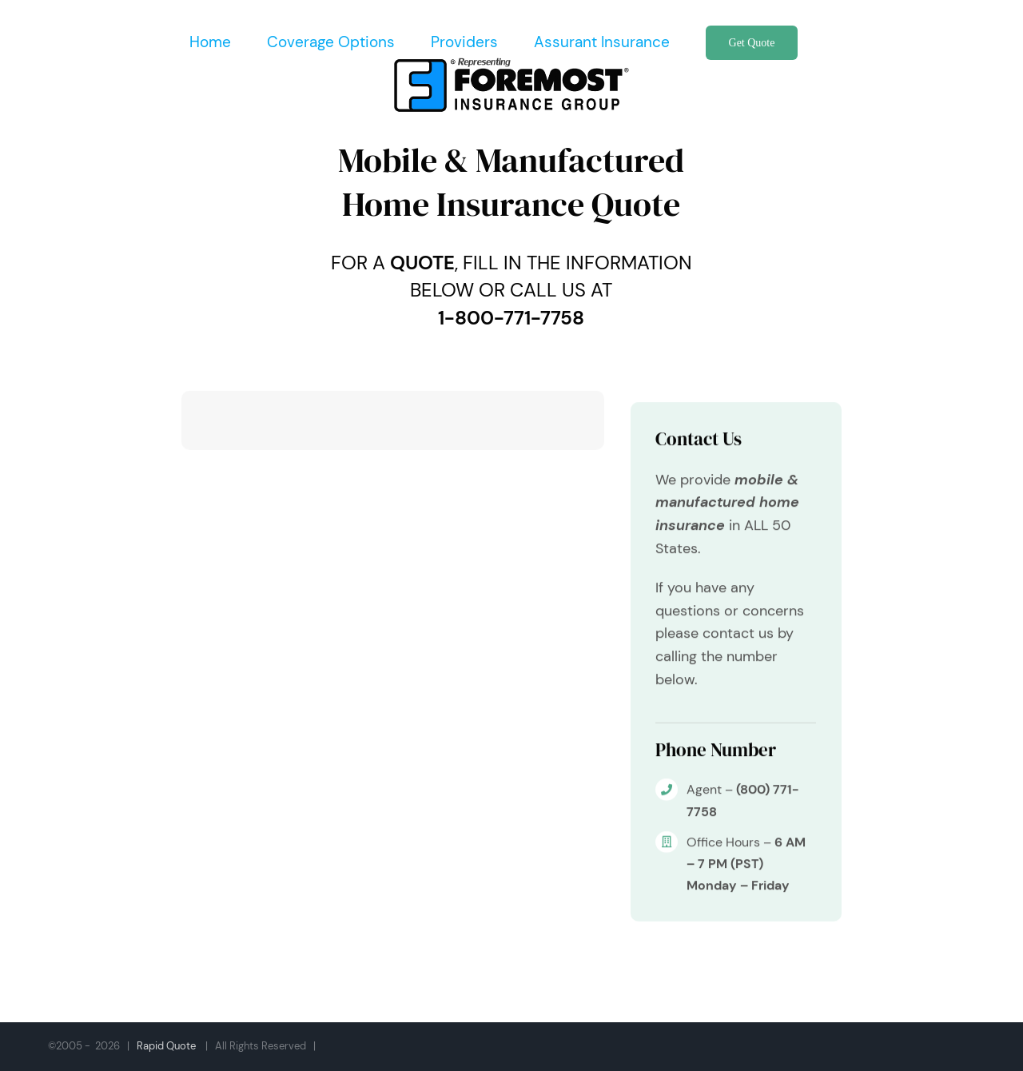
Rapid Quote (166, 1046)
